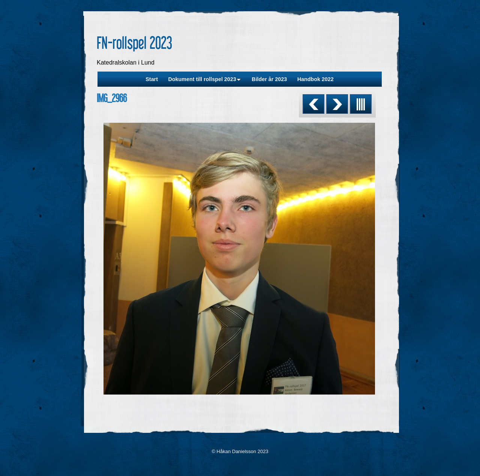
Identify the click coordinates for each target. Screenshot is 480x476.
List (360, 104)
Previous (313, 104)
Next (337, 104)
